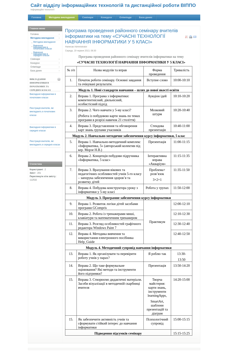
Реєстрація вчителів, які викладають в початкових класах (42, 111)
